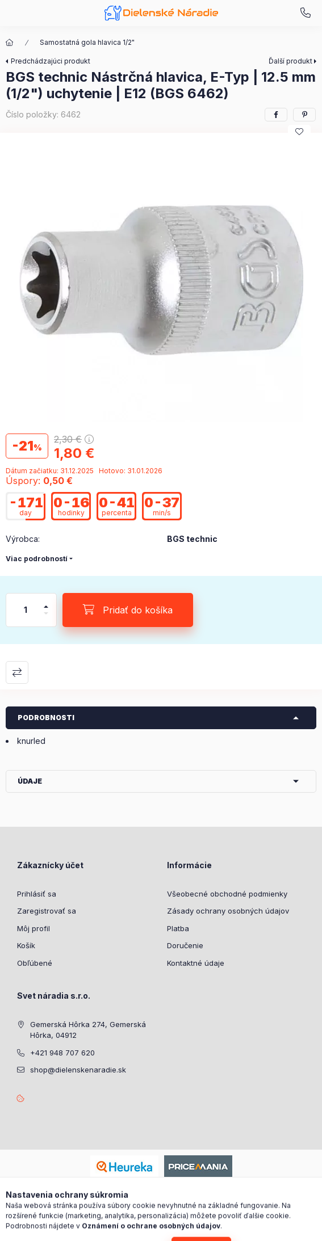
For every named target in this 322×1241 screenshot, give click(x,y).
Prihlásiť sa (36, 893)
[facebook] (276, 114)
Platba (178, 928)
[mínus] (46, 618)
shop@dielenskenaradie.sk (78, 1069)
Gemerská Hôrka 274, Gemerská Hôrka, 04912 (88, 1030)
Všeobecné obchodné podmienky (227, 893)
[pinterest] (304, 114)
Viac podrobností (37, 558)
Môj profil (33, 928)
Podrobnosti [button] (46, 717)
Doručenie (185, 945)
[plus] (46, 602)
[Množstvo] (25, 610)
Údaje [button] (30, 781)
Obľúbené (34, 962)
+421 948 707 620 (305, 13)
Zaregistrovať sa (46, 910)
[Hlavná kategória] (10, 42)
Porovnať (17, 672)
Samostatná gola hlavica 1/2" (87, 42)
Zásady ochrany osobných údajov (228, 910)
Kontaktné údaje (195, 962)
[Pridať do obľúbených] (299, 131)
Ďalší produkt (290, 61)
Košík (26, 945)
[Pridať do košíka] (127, 610)
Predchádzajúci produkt (50, 61)
